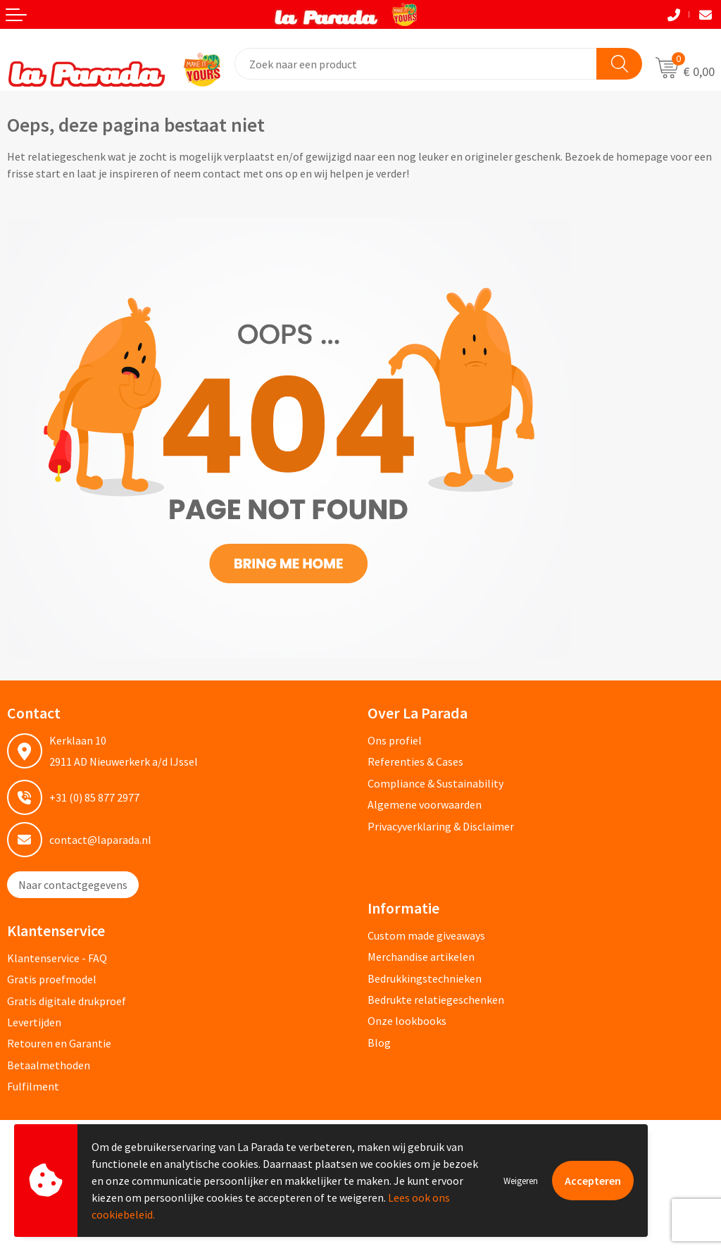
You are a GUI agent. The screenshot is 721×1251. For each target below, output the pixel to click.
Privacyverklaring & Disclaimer (441, 826)
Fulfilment (33, 1086)
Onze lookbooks (407, 1021)
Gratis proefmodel (51, 979)
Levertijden (34, 1022)
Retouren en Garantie (59, 1043)
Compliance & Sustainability (435, 783)
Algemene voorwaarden (425, 804)
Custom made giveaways (426, 935)
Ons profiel (395, 740)
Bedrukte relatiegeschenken (436, 999)
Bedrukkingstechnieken (425, 978)
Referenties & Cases (415, 761)
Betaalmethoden (48, 1065)
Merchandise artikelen (421, 957)
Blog (379, 1042)
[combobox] (416, 64)
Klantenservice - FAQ (57, 958)
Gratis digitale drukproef (66, 1001)
